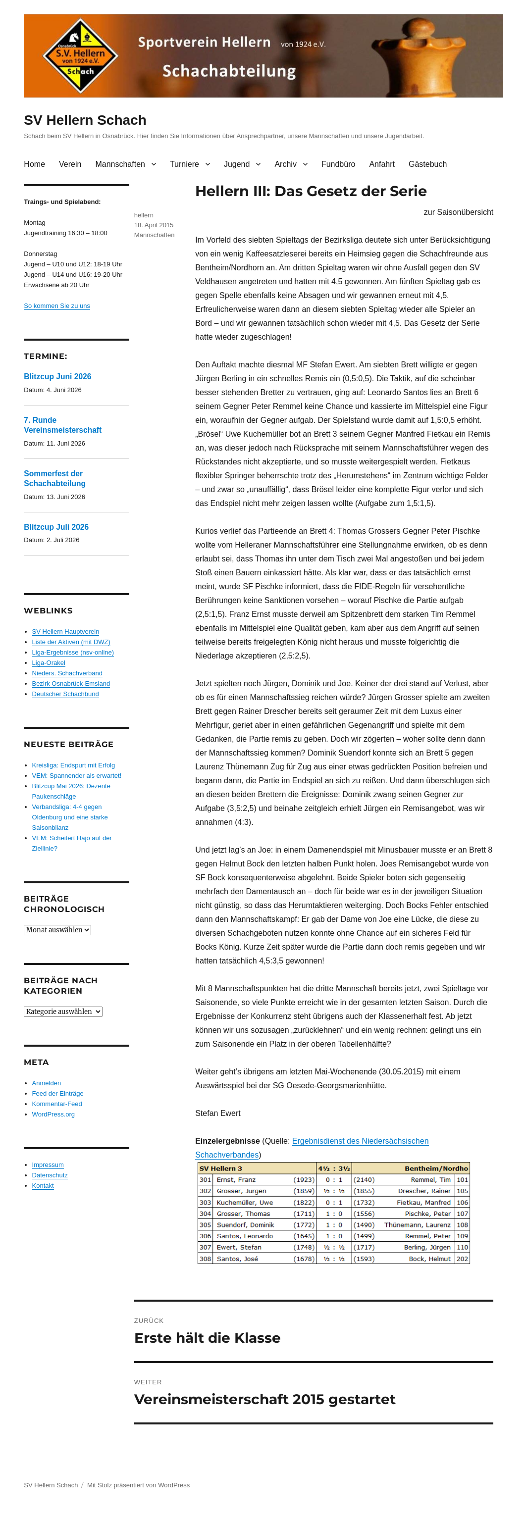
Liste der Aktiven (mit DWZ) (71, 642)
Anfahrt (382, 164)
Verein (70, 164)
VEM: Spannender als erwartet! (77, 775)
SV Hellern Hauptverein (66, 631)
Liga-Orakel (48, 662)
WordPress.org (53, 1114)
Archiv (285, 164)
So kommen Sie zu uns (57, 305)
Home (34, 164)
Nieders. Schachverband (67, 673)
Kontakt (43, 1185)
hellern (144, 215)
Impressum (48, 1164)
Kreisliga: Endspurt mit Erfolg (73, 765)
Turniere (184, 164)
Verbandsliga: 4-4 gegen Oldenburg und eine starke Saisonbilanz (70, 817)
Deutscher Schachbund (65, 694)
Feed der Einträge (58, 1093)
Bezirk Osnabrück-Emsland (71, 683)
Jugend (237, 164)
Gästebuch (428, 164)
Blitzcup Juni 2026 (57, 376)
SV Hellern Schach (85, 120)
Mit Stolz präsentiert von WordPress (138, 1485)
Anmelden (46, 1083)
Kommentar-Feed (57, 1104)
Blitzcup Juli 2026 (56, 527)
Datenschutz (50, 1175)
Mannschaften (120, 164)
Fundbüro (338, 164)
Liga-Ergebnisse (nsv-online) (73, 652)
